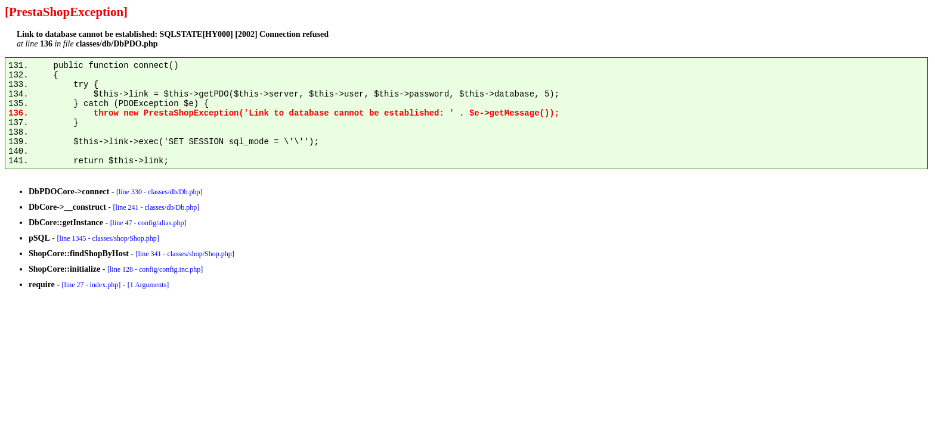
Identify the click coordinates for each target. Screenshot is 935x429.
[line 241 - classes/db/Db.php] (156, 207)
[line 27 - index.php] (90, 285)
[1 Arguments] (148, 285)
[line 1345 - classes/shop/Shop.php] (108, 238)
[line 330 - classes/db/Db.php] (159, 192)
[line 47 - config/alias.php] (148, 223)
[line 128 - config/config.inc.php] (155, 269)
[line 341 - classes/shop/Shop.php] (184, 254)
